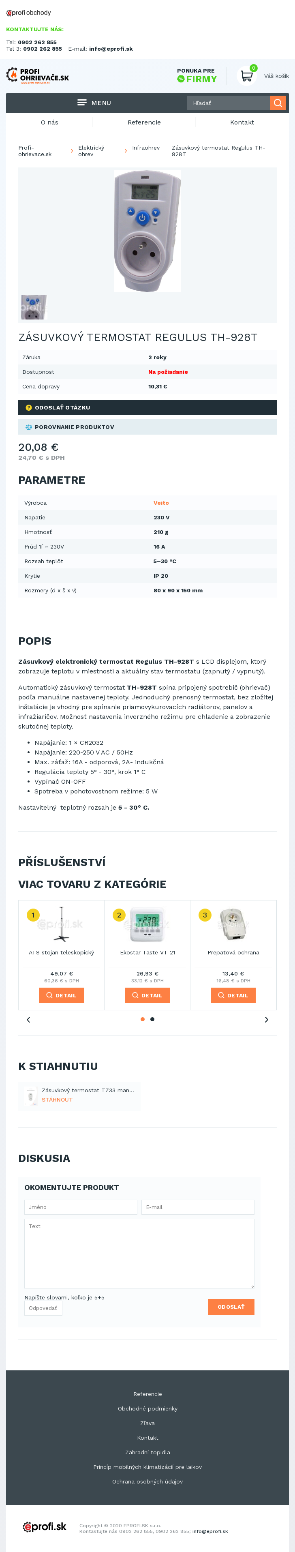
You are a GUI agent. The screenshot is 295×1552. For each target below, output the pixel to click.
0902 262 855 (37, 42)
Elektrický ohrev (91, 150)
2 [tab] (152, 1019)
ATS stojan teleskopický (61, 952)
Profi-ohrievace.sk (34, 150)
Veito (161, 502)
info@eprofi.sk (111, 48)
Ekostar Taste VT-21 (147, 952)
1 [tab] (143, 1019)
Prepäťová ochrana (233, 952)
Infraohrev (146, 147)
